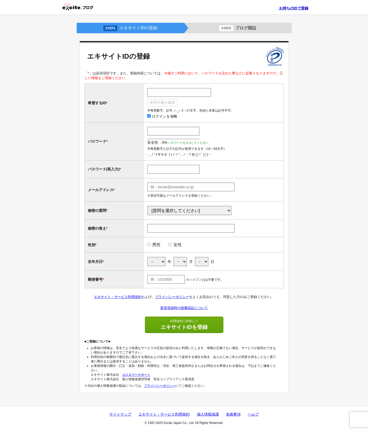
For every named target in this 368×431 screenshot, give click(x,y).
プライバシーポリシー (172, 297)
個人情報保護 (208, 414)
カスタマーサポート (136, 375)
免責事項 (233, 414)
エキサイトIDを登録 (184, 324)
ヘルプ (253, 414)
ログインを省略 (162, 116)
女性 (177, 244)
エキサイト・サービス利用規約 (117, 297)
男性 (156, 244)
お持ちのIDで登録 (293, 8)
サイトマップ (120, 414)
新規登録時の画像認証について (184, 308)
